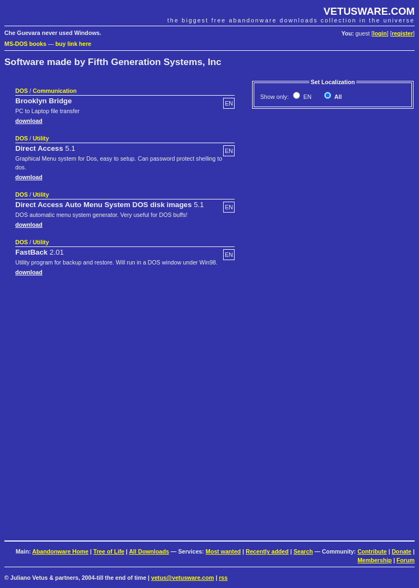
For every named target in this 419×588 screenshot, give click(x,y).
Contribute (372, 551)
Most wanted (223, 551)
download (29, 120)
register (402, 33)
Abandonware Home (60, 551)
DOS (21, 90)
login (380, 33)
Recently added (267, 551)
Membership (374, 560)
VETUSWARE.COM (369, 11)
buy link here (74, 43)
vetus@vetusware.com (182, 577)
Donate (401, 551)
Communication (55, 90)
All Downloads (149, 551)
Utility (41, 138)
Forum (406, 560)
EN (307, 96)
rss (223, 577)
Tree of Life (108, 551)
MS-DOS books (25, 43)
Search (303, 551)
